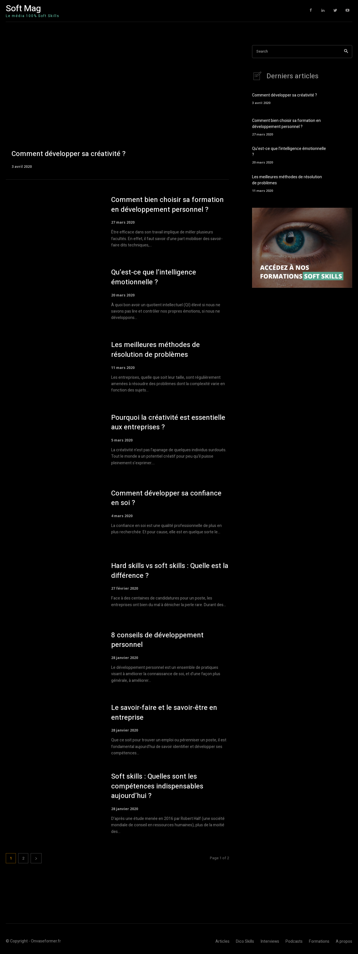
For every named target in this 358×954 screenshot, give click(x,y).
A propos (344, 941)
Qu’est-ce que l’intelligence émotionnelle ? (153, 277)
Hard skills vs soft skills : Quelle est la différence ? (169, 571)
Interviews (269, 941)
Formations (319, 941)
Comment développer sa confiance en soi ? (166, 498)
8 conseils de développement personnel (157, 640)
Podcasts (294, 941)
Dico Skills (245, 941)
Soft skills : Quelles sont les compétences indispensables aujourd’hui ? (157, 786)
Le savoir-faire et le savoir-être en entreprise (164, 713)
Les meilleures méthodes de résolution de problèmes (155, 350)
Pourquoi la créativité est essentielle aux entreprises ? (168, 423)
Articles (222, 941)
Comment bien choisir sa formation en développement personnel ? (167, 205)
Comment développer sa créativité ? (284, 95)
